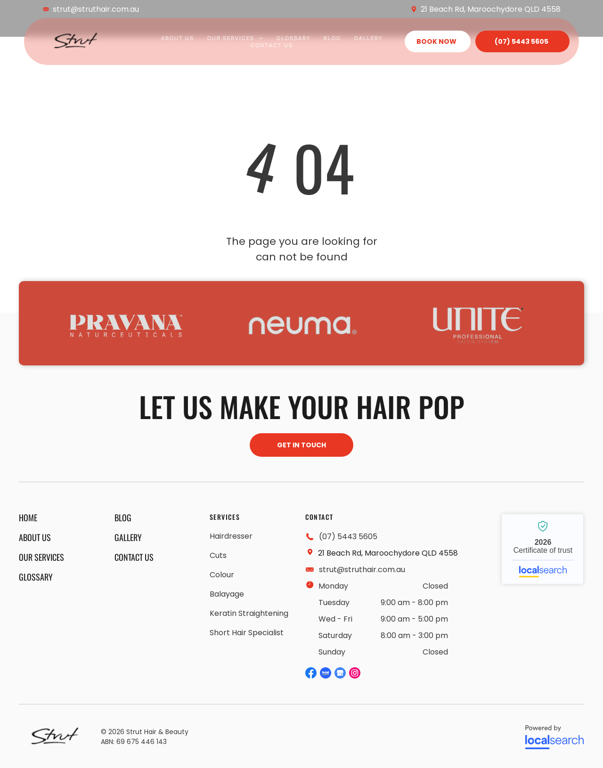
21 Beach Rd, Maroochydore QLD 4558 (491, 9)
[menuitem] (178, 37)
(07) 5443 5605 (348, 536)
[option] (125, 325)
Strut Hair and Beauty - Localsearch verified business (542, 549)
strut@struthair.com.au (96, 9)
